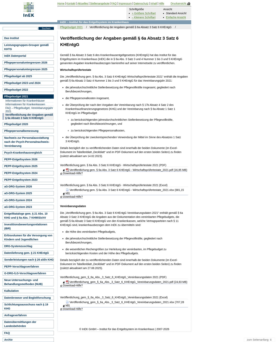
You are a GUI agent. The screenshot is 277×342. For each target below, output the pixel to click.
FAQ (7, 332)
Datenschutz (141, 3)
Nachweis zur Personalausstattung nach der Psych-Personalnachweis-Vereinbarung (26, 141)
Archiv (8, 339)
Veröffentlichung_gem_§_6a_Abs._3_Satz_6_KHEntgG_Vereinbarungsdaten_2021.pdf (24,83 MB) (126, 281)
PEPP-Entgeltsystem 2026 (21, 159)
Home (60, 3)
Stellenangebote (99, 3)
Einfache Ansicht (176, 17)
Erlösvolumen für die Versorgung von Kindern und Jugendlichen (28, 237)
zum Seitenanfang (259, 340)
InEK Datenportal (15, 55)
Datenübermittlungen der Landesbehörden (20, 324)
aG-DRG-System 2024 (18, 200)
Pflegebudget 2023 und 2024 (22, 82)
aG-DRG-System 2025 (18, 193)
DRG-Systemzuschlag (18, 246)
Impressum (125, 3)
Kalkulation (11, 290)
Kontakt (70, 3)
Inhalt (153, 3)
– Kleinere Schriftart (143, 17)
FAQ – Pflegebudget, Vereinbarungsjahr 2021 (29, 109)
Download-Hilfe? (73, 173)
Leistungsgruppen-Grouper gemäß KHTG (26, 47)
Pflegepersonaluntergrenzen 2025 (25, 69)
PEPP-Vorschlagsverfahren (21, 266)
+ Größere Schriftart (144, 13)
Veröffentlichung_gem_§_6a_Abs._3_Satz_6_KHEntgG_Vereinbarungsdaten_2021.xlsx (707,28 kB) (125, 304)
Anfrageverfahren (15, 315)
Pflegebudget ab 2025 (18, 76)
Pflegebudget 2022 (16, 89)
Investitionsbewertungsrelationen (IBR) (25, 226)
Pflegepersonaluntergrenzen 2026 (25, 62)
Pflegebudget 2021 (71, 27)
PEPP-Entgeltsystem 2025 (21, 166)
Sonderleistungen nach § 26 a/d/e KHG (29, 259)
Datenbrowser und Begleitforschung (27, 297)
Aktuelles (82, 3)
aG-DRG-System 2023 (18, 206)
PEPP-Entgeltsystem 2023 (21, 179)
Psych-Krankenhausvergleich (23, 152)
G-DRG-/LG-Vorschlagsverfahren (25, 273)
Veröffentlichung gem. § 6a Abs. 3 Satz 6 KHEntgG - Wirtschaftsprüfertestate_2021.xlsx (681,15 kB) (125, 191)
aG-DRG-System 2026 (18, 186)
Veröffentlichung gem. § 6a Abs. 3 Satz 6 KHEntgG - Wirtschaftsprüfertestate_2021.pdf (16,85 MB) (126, 169)
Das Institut (11, 38)
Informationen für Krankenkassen (25, 104)
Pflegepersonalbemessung (21, 130)
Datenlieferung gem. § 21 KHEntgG (26, 252)
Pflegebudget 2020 (16, 124)
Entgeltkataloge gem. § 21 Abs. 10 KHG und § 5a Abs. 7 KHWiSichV (26, 215)
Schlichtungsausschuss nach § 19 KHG (26, 306)
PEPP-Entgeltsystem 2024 (21, 173)
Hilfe (161, 3)
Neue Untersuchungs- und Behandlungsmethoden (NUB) (23, 282)
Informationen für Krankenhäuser (25, 100)
